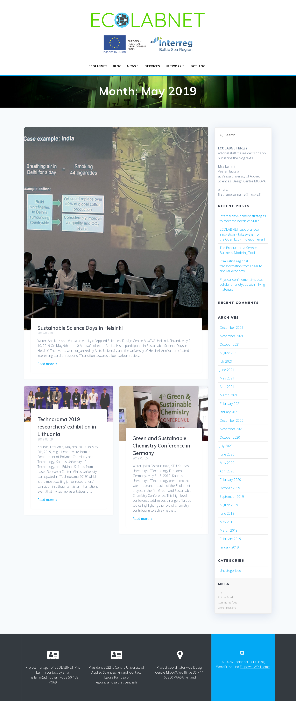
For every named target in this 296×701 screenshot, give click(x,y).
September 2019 (232, 496)
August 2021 (229, 353)
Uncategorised (230, 570)
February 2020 (230, 479)
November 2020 (232, 429)
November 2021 (232, 336)
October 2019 (230, 488)
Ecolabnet (98, 66)
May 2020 (227, 462)
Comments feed (228, 602)
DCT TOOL (199, 66)
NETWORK (173, 66)
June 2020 (227, 454)
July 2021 (226, 361)
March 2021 (229, 395)
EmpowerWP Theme (255, 667)
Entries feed (225, 597)
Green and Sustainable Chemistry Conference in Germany (161, 445)
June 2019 (227, 513)
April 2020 (227, 471)
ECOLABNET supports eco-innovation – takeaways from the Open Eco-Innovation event (242, 234)
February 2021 (230, 403)
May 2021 (227, 378)
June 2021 (227, 370)
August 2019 (229, 505)
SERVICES (152, 66)
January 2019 (229, 547)
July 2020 (226, 446)
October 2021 (230, 344)
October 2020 (230, 437)
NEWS (131, 66)
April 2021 (227, 386)
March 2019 (229, 530)
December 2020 (231, 420)
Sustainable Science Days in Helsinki (80, 328)
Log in (221, 592)
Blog (117, 66)
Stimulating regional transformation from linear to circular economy (241, 266)
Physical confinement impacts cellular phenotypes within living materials (242, 284)
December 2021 (231, 327)
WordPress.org (227, 607)
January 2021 (229, 412)
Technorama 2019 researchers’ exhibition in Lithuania (66, 426)
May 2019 (227, 522)
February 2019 (230, 539)
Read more (45, 364)
